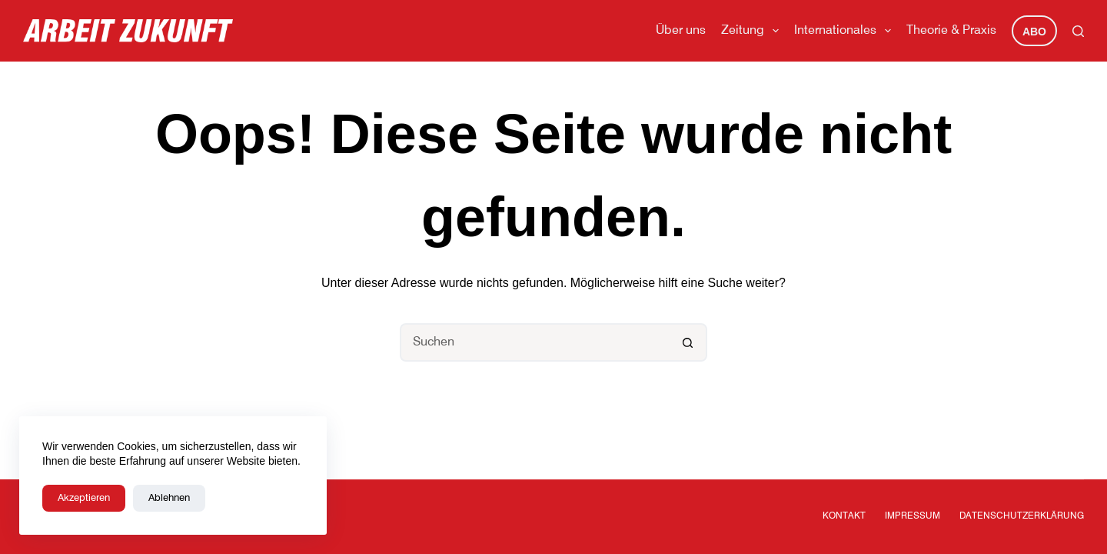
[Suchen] (1078, 31)
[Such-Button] (688, 342)
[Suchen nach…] (534, 342)
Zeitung (753, 31)
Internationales (845, 31)
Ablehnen (169, 498)
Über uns (681, 31)
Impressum (912, 516)
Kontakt (844, 516)
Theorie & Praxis (951, 31)
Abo (1034, 31)
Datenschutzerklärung (1021, 516)
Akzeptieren (84, 498)
